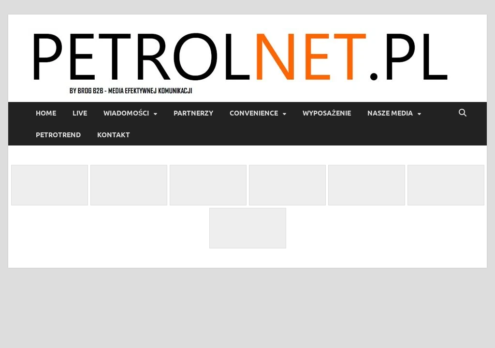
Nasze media (390, 113)
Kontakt (113, 135)
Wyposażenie (327, 113)
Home (46, 113)
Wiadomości (126, 113)
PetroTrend (58, 135)
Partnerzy (193, 113)
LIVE (80, 113)
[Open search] (462, 113)
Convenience (254, 113)
